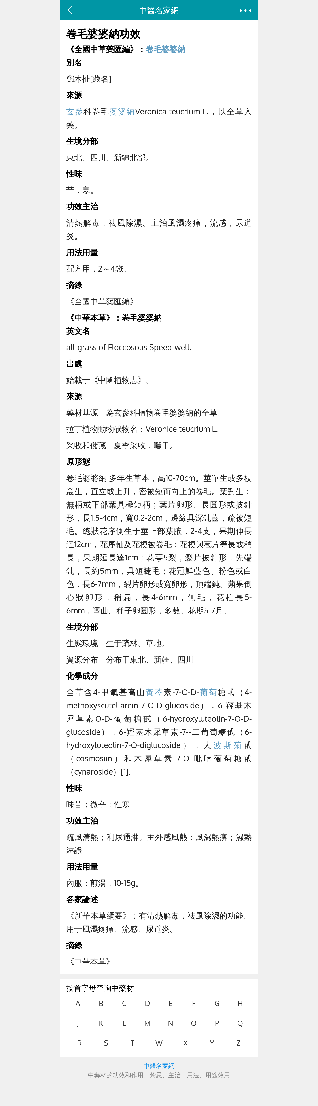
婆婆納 (122, 111)
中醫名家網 (159, 10)
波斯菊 (228, 745)
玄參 (74, 111)
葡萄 (208, 692)
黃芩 (155, 692)
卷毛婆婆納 (166, 49)
